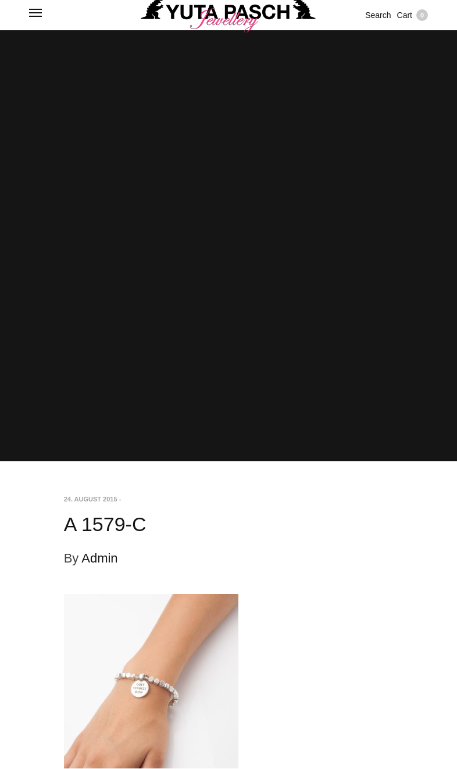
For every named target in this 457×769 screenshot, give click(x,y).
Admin (99, 558)
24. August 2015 (90, 499)
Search (378, 15)
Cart (412, 15)
